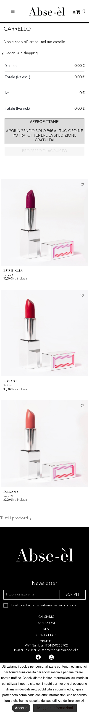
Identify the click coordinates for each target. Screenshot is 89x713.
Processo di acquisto (44, 151)
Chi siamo (46, 616)
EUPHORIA (13, 270)
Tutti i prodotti (16, 519)
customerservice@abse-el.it (58, 650)
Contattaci (46, 635)
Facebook (38, 656)
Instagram (51, 656)
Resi (46, 629)
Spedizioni (46, 623)
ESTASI (10, 381)
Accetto (21, 708)
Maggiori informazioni (55, 708)
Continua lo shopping (19, 53)
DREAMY (11, 492)
